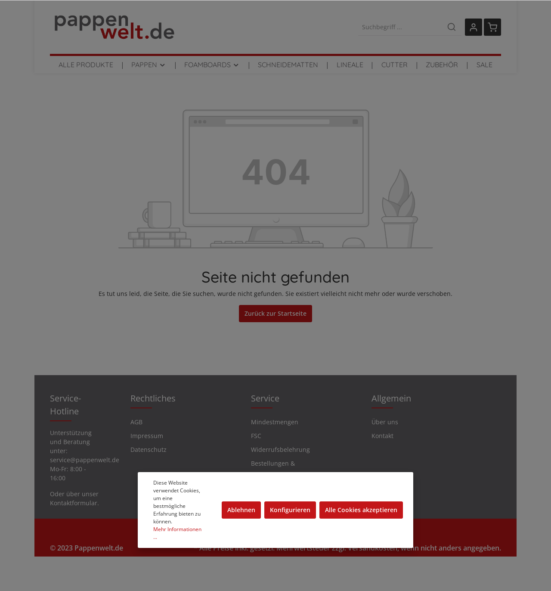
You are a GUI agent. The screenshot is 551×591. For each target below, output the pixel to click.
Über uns (384, 422)
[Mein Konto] (473, 27)
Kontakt (382, 436)
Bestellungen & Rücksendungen (274, 469)
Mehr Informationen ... (177, 533)
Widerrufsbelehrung (280, 449)
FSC (256, 436)
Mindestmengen (274, 422)
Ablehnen (241, 510)
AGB (136, 422)
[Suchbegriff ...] (400, 27)
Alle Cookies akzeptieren (361, 510)
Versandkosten (372, 548)
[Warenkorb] (492, 27)
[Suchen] (451, 27)
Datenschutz (148, 449)
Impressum (146, 436)
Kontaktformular (73, 503)
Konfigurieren (290, 510)
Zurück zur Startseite (275, 313)
